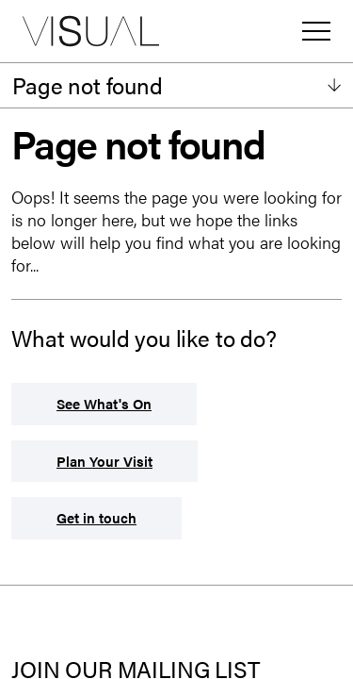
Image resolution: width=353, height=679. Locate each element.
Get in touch (96, 517)
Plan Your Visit (104, 461)
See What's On (104, 403)
